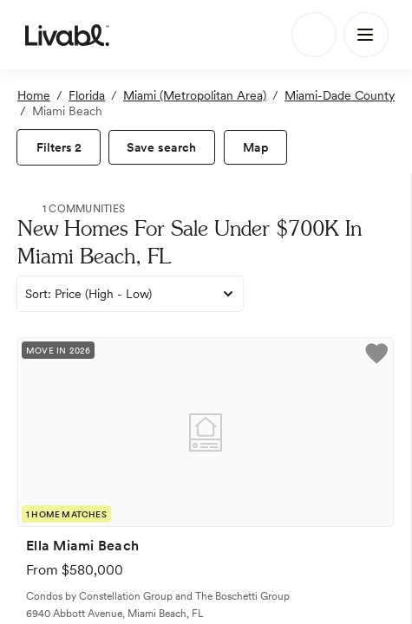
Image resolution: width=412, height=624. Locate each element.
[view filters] (58, 147)
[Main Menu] (366, 34)
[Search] (314, 34)
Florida (87, 95)
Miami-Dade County (339, 95)
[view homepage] (67, 34)
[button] (376, 356)
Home (33, 95)
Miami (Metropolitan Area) (194, 95)
